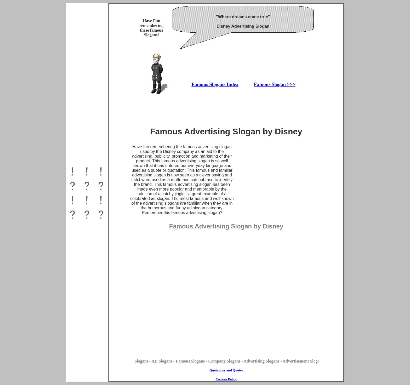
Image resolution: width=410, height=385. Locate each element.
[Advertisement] (87, 301)
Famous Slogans (209, 84)
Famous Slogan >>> (274, 84)
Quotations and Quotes (226, 370)
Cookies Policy (226, 379)
